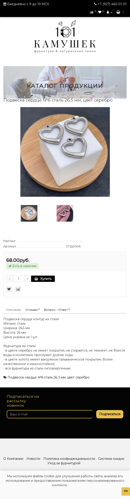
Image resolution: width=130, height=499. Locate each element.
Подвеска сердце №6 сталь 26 (32, 377)
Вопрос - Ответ (57, 310)
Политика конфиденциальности (69, 459)
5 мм (62, 377)
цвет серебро (78, 377)
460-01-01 (112, 4)
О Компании (13, 459)
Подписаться (109, 414)
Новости (33, 459)
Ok (126, 491)
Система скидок (111, 459)
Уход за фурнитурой (63, 463)
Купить (42, 279)
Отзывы (33, 310)
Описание (13, 309)
